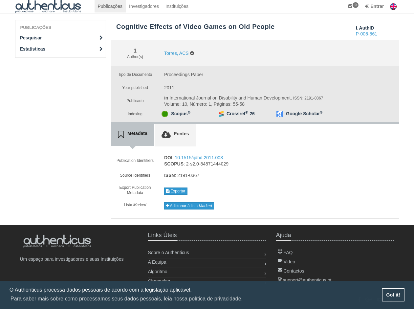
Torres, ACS (176, 53)
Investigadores (144, 6)
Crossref (237, 113)
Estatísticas (61, 49)
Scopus (180, 113)
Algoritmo (157, 271)
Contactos (291, 271)
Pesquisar (61, 37)
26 (252, 113)
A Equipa (157, 262)
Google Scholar (304, 113)
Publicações (110, 6)
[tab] (132, 134)
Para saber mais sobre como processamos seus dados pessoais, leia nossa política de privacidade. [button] (127, 298)
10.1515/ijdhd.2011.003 (199, 157)
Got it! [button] (393, 295)
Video (286, 261)
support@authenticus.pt (305, 280)
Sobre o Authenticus (168, 252)
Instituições (176, 6)
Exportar (175, 191)
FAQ (285, 252)
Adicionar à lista (189, 206)
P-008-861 (366, 33)
